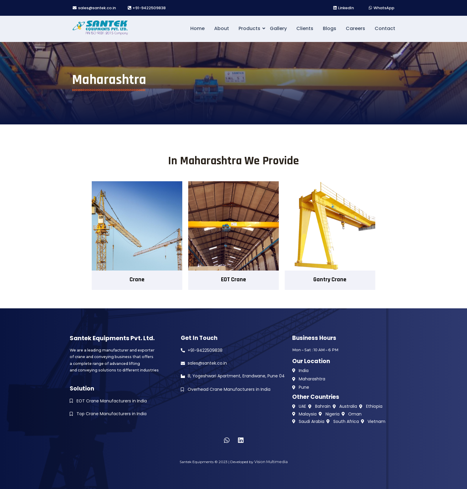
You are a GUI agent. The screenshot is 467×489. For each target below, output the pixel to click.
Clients (304, 28)
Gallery (278, 28)
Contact (385, 28)
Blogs (329, 28)
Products (250, 28)
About (221, 28)
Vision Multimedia (271, 462)
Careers (355, 28)
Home (197, 28)
